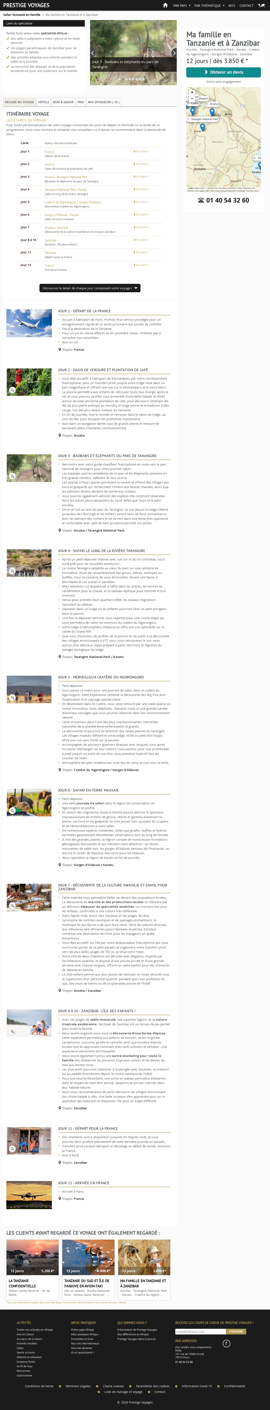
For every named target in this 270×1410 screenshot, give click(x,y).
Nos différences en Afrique (133, 1334)
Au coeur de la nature (29, 1339)
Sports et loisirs (26, 1352)
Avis (231, 5)
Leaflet (190, 188)
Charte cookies (113, 1386)
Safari (20, 1348)
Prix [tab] (81, 102)
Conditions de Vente (39, 1386)
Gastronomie (24, 1375)
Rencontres (23, 1371)
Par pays (180, 5)
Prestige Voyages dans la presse (136, 1339)
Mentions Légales (78, 1386)
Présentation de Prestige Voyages (137, 1330)
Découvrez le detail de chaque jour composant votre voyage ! (90, 288)
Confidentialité (234, 1386)
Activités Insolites (27, 1343)
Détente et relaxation (29, 1357)
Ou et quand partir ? (82, 1352)
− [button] (192, 99)
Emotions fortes (26, 1362)
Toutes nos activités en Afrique (35, 1330)
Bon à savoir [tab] (63, 102)
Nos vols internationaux (85, 1343)
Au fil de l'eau (24, 1366)
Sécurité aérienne (81, 1348)
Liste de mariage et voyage (123, 1392)
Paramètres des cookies (153, 1386)
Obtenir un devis (223, 72)
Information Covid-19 (197, 1386)
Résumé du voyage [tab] (19, 102)
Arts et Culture (25, 1334)
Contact (247, 5)
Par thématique (207, 5)
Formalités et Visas (82, 1339)
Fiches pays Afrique (82, 1330)
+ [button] (192, 93)
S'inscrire (236, 1331)
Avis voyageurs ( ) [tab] (103, 102)
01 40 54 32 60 (227, 200)
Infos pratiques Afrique (84, 1334)
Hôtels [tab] (43, 102)
